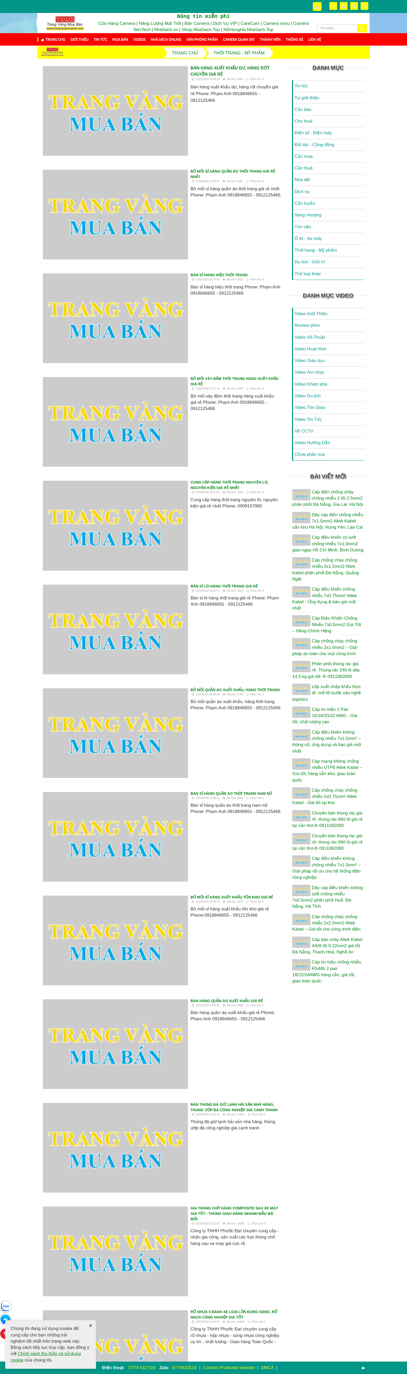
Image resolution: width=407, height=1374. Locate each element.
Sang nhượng (308, 215)
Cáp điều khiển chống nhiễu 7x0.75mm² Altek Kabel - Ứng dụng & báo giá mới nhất (324, 599)
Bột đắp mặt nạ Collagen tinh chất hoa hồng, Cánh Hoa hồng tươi (97, 1238)
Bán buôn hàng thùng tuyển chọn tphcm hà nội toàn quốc (157, 949)
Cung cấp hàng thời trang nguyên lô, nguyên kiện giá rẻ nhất (161, 252)
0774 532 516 (141, 1367)
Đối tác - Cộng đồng (314, 144)
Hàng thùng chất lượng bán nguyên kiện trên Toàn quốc (156, 1134)
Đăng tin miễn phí (203, 16)
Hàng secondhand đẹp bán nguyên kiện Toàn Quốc (149, 764)
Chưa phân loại (310, 454)
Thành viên (270, 39)
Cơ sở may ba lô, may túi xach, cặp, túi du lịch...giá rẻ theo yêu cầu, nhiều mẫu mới (180, 995)
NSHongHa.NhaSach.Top (248, 29)
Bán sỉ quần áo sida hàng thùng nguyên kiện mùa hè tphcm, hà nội (165, 811)
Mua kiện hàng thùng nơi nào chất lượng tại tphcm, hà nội (99, 1201)
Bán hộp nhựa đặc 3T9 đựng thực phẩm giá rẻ (143, 903)
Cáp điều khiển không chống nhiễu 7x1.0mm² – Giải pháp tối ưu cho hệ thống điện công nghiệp (326, 868)
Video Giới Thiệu (311, 313)
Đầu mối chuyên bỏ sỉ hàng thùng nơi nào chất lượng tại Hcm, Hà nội (168, 718)
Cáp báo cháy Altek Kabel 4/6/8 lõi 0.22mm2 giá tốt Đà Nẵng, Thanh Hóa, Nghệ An (327, 946)
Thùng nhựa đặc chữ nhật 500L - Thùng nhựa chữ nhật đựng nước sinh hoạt (96, 1257)
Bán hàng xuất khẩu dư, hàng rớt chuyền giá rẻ (153, 68)
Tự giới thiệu (307, 97)
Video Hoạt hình (310, 348)
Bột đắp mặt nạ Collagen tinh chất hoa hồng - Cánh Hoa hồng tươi (166, 1088)
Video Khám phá (311, 384)
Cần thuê (304, 168)
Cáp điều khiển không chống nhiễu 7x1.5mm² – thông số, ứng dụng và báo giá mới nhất (326, 742)
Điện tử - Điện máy (313, 132)
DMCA (268, 1367)
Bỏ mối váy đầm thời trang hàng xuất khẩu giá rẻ (148, 206)
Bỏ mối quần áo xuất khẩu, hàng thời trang (142, 345)
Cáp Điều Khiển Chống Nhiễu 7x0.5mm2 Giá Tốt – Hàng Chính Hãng (326, 624)
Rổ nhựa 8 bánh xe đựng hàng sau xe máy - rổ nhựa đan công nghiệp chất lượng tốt (222, 1257)
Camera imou (276, 23)
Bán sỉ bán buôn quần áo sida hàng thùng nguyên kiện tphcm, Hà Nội (167, 1041)
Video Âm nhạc (310, 372)
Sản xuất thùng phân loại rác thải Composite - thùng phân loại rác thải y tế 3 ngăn (222, 1238)
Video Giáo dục (310, 360)
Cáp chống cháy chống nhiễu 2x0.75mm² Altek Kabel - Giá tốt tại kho (324, 796)
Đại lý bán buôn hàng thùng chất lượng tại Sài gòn (215, 1201)
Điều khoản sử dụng (313, 1357)
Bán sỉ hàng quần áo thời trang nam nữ (138, 391)
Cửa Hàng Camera (116, 23)
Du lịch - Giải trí (310, 261)
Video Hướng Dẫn (312, 442)
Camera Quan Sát (239, 39)
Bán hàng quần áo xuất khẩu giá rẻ (133, 483)
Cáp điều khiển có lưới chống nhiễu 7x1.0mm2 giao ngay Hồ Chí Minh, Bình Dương (328, 544)
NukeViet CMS (245, 1357)
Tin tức (100, 39)
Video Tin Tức (308, 419)
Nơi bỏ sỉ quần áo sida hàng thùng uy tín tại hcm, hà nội (97, 1275)
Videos (139, 39)
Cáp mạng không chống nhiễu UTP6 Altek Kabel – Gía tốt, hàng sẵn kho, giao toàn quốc (327, 771)
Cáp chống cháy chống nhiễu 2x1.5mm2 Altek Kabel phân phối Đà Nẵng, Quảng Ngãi (325, 570)
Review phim (307, 325)
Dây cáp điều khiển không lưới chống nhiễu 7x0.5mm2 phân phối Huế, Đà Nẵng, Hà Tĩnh (327, 897)
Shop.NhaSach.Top (201, 29)
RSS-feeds (92, 1350)
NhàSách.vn (166, 29)
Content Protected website (229, 1367)
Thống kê (294, 39)
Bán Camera (197, 23)
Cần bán (303, 109)
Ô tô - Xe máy (308, 238)
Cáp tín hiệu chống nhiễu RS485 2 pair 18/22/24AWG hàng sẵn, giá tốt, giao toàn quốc (326, 971)
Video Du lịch (308, 395)
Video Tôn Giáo (310, 407)
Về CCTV (304, 431)
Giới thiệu (79, 39)
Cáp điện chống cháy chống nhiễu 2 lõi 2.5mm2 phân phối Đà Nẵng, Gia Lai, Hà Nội (327, 498)
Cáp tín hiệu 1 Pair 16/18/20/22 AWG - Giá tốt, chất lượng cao (324, 716)
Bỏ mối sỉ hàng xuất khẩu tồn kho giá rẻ (138, 437)
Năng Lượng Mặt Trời (160, 23)
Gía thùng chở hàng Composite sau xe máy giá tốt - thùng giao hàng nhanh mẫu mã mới (186, 576)
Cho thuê (304, 121)
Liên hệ (314, 39)
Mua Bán (120, 39)
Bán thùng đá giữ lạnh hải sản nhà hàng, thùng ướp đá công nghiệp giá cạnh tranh (183, 530)
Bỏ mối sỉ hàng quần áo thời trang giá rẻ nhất (145, 114)
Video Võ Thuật (310, 337)
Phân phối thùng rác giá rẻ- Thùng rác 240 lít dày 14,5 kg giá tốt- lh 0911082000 (326, 670)
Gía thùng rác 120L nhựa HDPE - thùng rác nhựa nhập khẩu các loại (166, 857)
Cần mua (304, 156)
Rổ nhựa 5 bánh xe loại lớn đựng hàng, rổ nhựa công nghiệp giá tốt (167, 622)
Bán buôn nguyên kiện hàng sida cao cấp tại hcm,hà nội (221, 1220)
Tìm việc (303, 226)
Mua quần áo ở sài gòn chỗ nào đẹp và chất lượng (91, 1220)
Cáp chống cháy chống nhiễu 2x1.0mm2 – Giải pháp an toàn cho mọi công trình (324, 647)
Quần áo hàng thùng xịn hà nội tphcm (216, 1272)
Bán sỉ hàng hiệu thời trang (126, 160)
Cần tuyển (305, 203)
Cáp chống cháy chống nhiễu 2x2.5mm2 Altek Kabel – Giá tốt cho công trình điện (326, 923)
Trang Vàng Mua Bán (199, 1357)
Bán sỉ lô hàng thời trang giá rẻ (131, 299)
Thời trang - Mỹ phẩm (316, 250)
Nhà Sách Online (166, 39)
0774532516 (184, 1367)
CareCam (250, 23)
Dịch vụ (302, 191)
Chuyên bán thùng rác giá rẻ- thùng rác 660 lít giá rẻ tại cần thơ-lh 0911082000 (327, 819)
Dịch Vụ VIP (225, 23)
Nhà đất (302, 179)
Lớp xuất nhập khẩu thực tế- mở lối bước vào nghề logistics (326, 693)
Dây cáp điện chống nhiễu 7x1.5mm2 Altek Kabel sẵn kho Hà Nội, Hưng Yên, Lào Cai (327, 521)
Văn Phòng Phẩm (202, 39)
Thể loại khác (308, 273)
